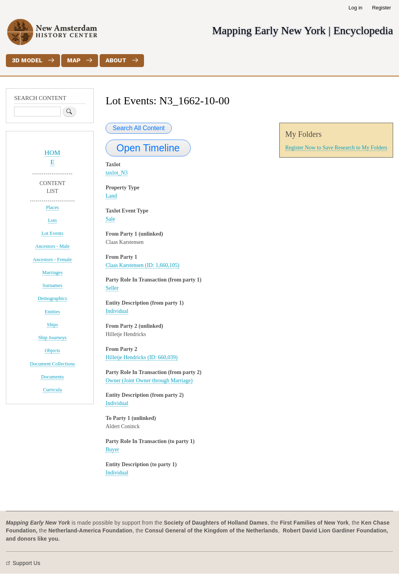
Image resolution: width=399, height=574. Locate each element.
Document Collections (52, 364)
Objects (52, 350)
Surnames (52, 285)
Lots (52, 220)
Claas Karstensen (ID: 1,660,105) (142, 265)
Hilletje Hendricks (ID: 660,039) (142, 357)
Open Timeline (148, 147)
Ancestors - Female (52, 259)
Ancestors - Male (52, 246)
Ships (52, 324)
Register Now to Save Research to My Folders (336, 148)
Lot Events (53, 233)
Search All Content (139, 128)
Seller (112, 288)
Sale (110, 219)
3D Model (27, 60)
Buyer (112, 449)
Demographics (52, 298)
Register (381, 8)
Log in (355, 8)
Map (73, 60)
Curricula (52, 389)
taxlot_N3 (117, 173)
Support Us (26, 563)
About (116, 60)
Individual (117, 311)
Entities (52, 311)
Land (111, 196)
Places (52, 207)
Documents (52, 377)
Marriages (52, 272)
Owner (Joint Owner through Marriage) (149, 380)
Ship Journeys (52, 337)
